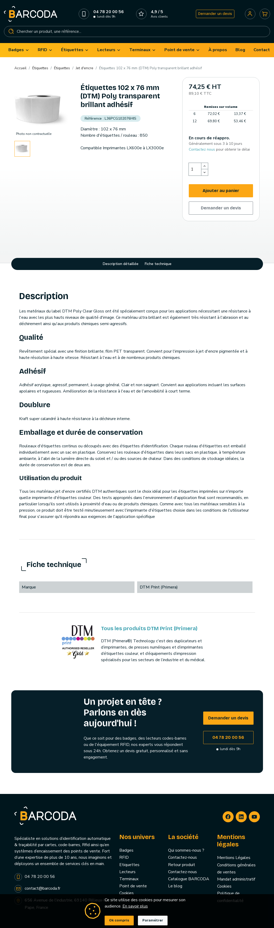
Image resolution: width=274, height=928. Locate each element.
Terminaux (128, 879)
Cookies (126, 894)
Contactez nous (202, 149)
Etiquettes (129, 865)
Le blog (175, 886)
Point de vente (133, 886)
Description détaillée (120, 264)
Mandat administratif (236, 880)
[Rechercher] (137, 31)
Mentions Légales (233, 858)
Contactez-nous (182, 858)
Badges (126, 851)
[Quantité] (195, 169)
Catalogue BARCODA (188, 879)
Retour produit (181, 865)
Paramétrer (152, 920)
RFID (124, 858)
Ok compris (119, 920)
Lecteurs (127, 872)
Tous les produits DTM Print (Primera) (149, 629)
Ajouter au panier (221, 191)
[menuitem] (19, 50)
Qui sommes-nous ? (186, 851)
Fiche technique (158, 264)
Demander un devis (215, 14)
